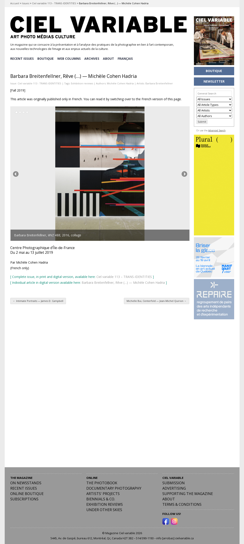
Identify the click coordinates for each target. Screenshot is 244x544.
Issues (25, 3)
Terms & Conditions (182, 503)
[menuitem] (126, 58)
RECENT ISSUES (22, 58)
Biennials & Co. (100, 498)
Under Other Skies (104, 509)
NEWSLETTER (214, 81)
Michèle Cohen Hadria (120, 82)
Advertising (174, 487)
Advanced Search (217, 130)
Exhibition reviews (82, 82)
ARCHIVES (92, 58)
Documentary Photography (113, 487)
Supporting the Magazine (187, 493)
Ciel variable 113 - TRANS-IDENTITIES (39, 82)
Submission (173, 482)
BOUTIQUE (46, 58)
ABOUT (109, 58)
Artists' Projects (103, 493)
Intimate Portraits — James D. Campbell (38, 300)
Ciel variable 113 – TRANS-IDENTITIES (54, 3)
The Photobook (101, 482)
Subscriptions (24, 498)
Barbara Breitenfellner (159, 82)
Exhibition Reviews (104, 503)
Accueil (14, 3)
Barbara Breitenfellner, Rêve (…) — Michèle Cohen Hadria (123, 282)
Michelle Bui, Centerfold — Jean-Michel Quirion (157, 300)
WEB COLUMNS (69, 58)
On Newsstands (25, 482)
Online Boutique (27, 493)
